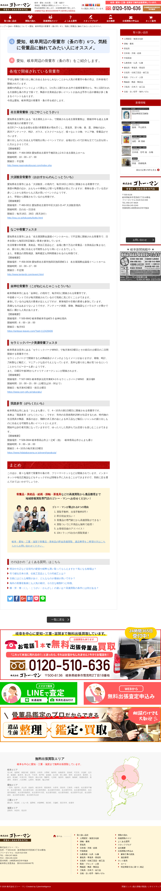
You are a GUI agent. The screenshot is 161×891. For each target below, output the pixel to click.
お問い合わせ (140, 240)
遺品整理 (125, 857)
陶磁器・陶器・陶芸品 (133, 82)
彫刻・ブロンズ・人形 (133, 77)
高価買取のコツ (50, 21)
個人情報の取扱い (140, 886)
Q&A (10, 26)
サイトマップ (155, 886)
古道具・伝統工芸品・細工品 (136, 72)
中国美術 (128, 58)
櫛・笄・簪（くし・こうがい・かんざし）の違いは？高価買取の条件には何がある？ (54, 588)
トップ (3, 26)
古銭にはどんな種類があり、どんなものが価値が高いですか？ (42, 578)
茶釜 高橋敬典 (139, 163)
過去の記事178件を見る (146, 170)
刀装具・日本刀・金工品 (134, 87)
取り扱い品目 (10, 21)
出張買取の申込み (131, 21)
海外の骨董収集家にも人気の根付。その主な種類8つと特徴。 (42, 583)
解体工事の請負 (127, 854)
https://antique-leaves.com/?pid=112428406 (30, 331)
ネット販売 (151, 21)
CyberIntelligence (43, 886)
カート (124, 864)
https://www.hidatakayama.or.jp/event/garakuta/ (31, 452)
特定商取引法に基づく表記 (132, 867)
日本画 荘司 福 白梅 (142, 152)
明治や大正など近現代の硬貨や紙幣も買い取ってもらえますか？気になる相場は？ (53, 569)
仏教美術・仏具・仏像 (133, 63)
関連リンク (126, 886)
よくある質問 (70, 21)
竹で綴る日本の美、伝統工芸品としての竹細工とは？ (38, 573)
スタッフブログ (90, 21)
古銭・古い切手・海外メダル (136, 92)
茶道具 (127, 48)
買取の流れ (30, 21)
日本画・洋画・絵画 (132, 53)
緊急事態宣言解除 (140, 113)
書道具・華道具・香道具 (134, 68)
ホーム (59, 836)
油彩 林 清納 (139, 141)
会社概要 (111, 21)
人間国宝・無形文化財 (133, 39)
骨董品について (20, 26)
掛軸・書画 (128, 44)
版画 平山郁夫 (140, 127)
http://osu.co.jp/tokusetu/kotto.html (25, 218)
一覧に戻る (57, 619)
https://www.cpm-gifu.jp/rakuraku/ (24, 392)
